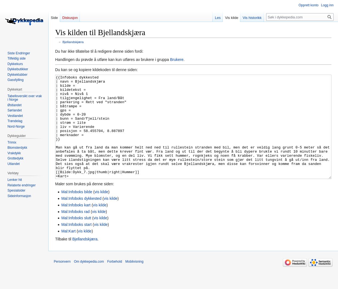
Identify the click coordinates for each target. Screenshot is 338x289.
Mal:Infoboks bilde (76, 212)
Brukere (177, 59)
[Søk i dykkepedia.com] (300, 17)
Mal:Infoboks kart (76, 225)
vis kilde (101, 212)
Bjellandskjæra (73, 42)
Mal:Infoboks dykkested (81, 219)
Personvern (62, 282)
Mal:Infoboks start (76, 245)
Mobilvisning (134, 282)
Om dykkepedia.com (89, 282)
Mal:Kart (68, 251)
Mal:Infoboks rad (75, 232)
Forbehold (114, 282)
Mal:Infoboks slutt (76, 238)
